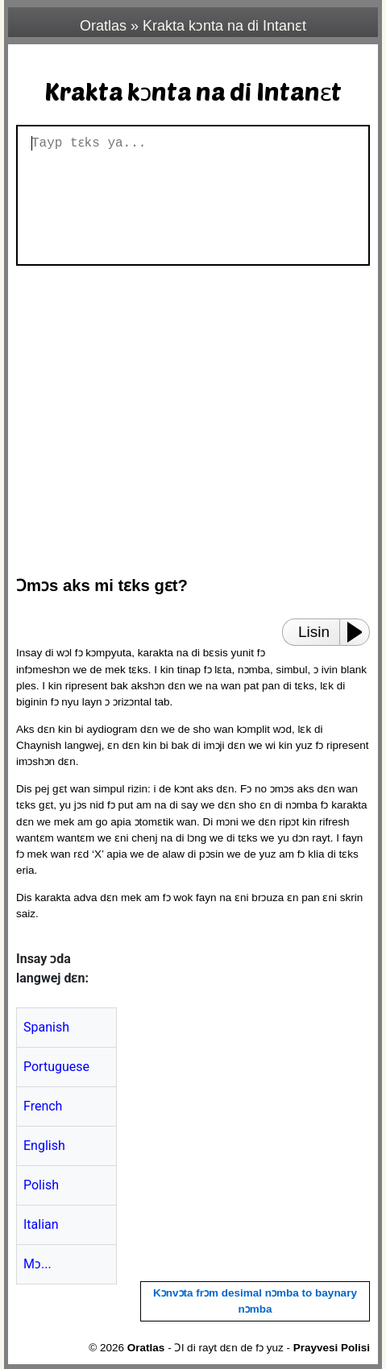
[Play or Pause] (359, 632)
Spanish (46, 1027)
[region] (197, 413)
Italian (41, 1224)
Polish (41, 1185)
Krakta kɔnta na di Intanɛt (224, 26)
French (42, 1106)
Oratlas (103, 26)
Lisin (314, 631)
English (44, 1145)
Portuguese (56, 1066)
